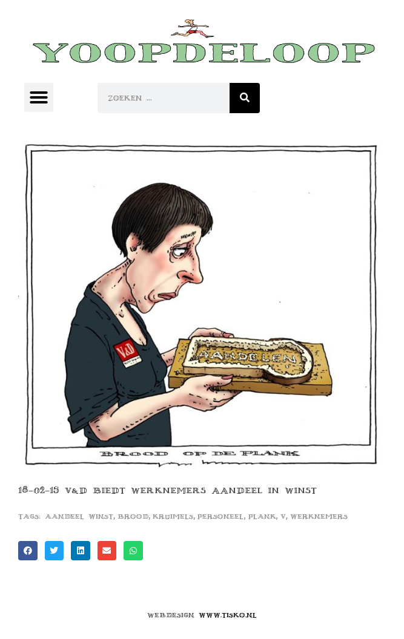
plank (262, 516)
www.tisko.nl (228, 615)
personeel (220, 516)
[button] (38, 97)
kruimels (173, 516)
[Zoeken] (245, 98)
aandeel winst (79, 516)
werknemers (319, 516)
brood (133, 516)
